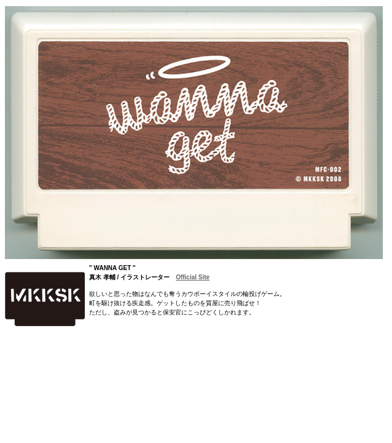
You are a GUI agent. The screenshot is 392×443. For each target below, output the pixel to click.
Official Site (193, 277)
